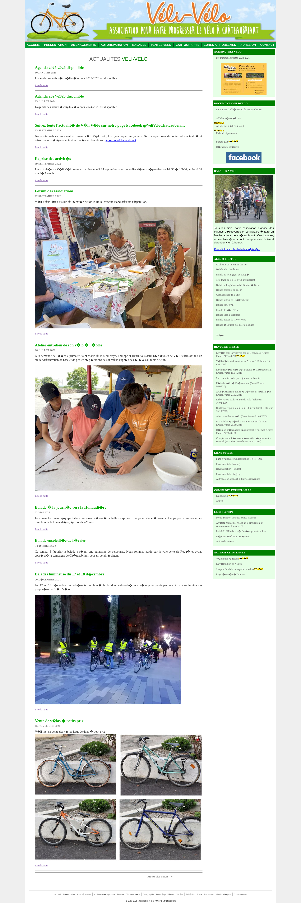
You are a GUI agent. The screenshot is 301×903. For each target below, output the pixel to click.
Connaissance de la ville (228, 294)
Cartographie (148, 894)
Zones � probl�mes (165, 894)
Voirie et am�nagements (104, 894)
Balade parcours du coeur (229, 289)
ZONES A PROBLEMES (220, 44)
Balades (120, 894)
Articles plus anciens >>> (160, 876)
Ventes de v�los (133, 894)
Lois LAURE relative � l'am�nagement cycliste (241, 531)
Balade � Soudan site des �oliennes (235, 324)
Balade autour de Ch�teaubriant (232, 299)
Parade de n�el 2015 (227, 310)
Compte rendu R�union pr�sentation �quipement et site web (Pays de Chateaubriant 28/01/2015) (243, 440)
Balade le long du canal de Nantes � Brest (237, 285)
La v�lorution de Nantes (229, 563)
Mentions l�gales (223, 894)
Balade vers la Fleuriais (228, 314)
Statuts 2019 (222, 141)
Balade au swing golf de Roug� (232, 274)
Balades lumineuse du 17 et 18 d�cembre (69, 574)
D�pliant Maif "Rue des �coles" (233, 536)
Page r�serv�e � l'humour (230, 574)
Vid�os (220, 335)
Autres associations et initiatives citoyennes (238, 478)
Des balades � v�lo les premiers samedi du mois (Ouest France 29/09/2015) (241, 423)
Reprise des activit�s (53, 158)
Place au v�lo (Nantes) (228, 464)
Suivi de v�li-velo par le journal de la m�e (238, 378)
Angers (219, 500)
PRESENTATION (55, 44)
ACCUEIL (33, 44)
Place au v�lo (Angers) (228, 474)
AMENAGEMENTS (83, 44)
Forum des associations (54, 191)
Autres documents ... (226, 541)
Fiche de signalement (226, 133)
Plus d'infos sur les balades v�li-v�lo (237, 249)
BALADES (139, 44)
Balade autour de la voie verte (231, 319)
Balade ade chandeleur (227, 269)
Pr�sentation (69, 894)
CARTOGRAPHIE (187, 44)
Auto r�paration (84, 894)
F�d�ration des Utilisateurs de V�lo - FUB (239, 458)
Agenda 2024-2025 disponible (59, 96)
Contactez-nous (240, 894)
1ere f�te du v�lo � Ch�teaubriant (235, 279)
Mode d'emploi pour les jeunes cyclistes (236, 517)
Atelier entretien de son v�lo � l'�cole (68, 345)
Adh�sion (190, 894)
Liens (199, 894)
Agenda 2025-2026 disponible (59, 67)
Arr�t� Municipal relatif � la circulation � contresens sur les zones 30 (239, 524)
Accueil (57, 894)
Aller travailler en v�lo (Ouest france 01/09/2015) (241, 416)
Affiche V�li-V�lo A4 (228, 118)
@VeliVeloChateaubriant (121, 140)
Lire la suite (41, 85)
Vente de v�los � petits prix (59, 721)
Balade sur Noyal (224, 304)
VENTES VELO (161, 44)
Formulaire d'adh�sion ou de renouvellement (239, 109)
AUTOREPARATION (114, 44)
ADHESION (248, 44)
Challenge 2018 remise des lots (231, 264)
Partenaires (208, 894)
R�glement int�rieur (227, 146)
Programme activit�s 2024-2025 (233, 57)
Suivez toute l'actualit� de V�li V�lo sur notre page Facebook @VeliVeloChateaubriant (110, 125)
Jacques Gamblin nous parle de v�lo (235, 569)
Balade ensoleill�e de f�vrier (60, 540)
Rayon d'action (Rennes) (228, 468)
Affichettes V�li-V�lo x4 (230, 126)
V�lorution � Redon (227, 558)
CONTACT (267, 44)
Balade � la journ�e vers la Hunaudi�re (70, 507)
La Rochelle (222, 495)
